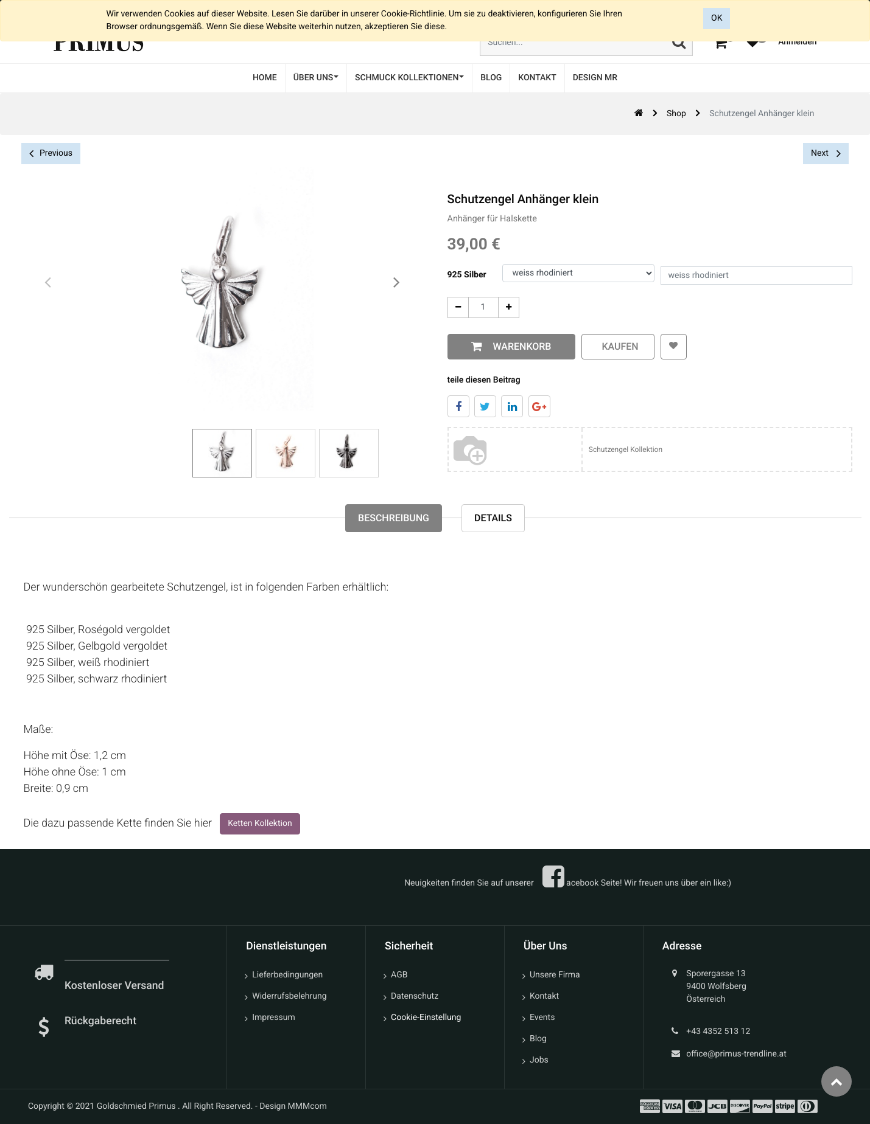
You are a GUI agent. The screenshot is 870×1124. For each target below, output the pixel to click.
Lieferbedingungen (287, 975)
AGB (399, 975)
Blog (538, 1039)
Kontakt (544, 996)
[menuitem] (265, 78)
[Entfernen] (458, 307)
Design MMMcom (293, 1106)
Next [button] (826, 153)
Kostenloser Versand (116, 986)
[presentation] (49, 283)
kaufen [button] (618, 346)
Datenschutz (414, 996)
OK (716, 18)
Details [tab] (493, 518)
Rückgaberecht (100, 1021)
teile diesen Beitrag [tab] (484, 380)
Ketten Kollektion (260, 823)
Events (542, 1017)
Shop (676, 114)
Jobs (539, 1060)
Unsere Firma (555, 975)
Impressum (273, 1017)
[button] (674, 346)
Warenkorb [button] (520, 346)
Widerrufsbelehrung (289, 996)
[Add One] (508, 307)
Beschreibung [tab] (393, 518)
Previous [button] (50, 153)
